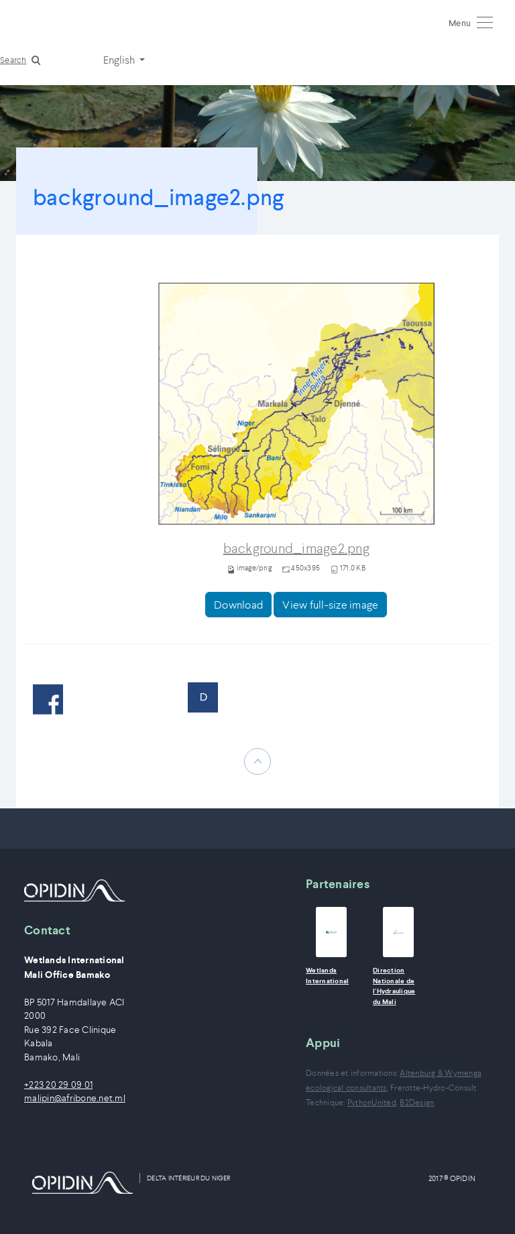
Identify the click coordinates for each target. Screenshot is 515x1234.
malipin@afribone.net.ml (74, 1098)
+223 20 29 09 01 (58, 1085)
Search (13, 60)
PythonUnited (371, 1102)
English (120, 59)
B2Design (417, 1102)
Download (238, 604)
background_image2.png (296, 548)
